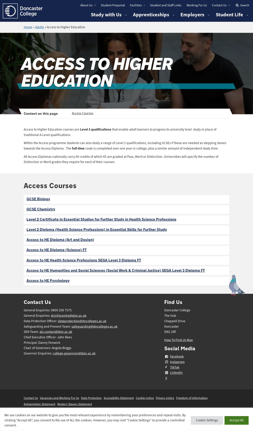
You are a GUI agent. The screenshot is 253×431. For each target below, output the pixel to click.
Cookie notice (145, 398)
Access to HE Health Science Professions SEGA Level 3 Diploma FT (84, 260)
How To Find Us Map (178, 340)
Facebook (174, 356)
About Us (86, 5)
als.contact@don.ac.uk (56, 332)
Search (242, 5)
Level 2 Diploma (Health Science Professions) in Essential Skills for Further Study (97, 230)
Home (28, 27)
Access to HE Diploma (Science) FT (57, 250)
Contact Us (219, 5)
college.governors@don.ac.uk (74, 353)
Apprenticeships (151, 14)
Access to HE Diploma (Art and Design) (60, 240)
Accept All (237, 420)
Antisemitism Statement (39, 404)
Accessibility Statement (119, 398)
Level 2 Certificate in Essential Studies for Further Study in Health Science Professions (101, 219)
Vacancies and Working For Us (59, 398)
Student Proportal (113, 5)
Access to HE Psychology (48, 281)
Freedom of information (192, 398)
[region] (126, 419)
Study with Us (106, 14)
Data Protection (91, 398)
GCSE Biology (38, 199)
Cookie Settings (207, 420)
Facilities (136, 5)
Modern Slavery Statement (74, 404)
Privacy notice (165, 398)
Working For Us (197, 5)
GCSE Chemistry (41, 209)
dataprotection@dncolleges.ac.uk (82, 321)
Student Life (229, 14)
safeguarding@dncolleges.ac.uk (95, 326)
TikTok (171, 367)
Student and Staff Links (165, 5)
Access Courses (82, 113)
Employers (192, 14)
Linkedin (173, 373)
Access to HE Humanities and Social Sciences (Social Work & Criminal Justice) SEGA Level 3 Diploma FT (116, 270)
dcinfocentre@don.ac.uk (68, 316)
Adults (39, 27)
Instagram (174, 362)
